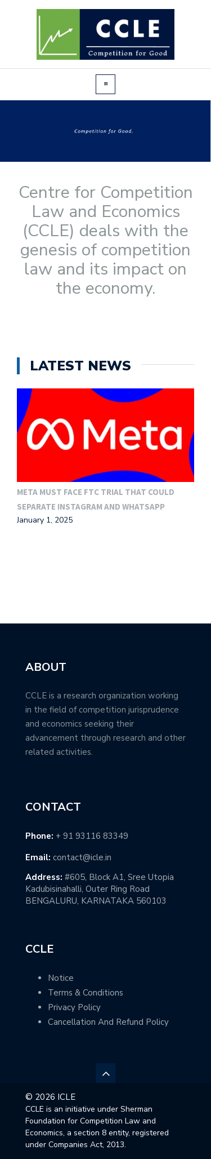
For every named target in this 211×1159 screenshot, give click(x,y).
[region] (105, 131)
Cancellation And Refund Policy (108, 1022)
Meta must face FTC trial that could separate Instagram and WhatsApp (95, 499)
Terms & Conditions (85, 992)
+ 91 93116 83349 (92, 836)
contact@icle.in (82, 857)
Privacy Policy (74, 1007)
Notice (61, 978)
